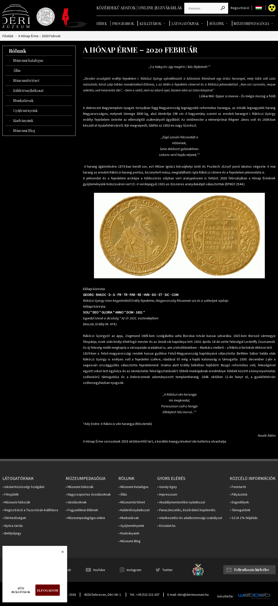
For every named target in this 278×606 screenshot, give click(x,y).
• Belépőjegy (11, 533)
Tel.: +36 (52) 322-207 (144, 594)
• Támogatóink (240, 510)
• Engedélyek (239, 502)
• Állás (122, 494)
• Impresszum (167, 494)
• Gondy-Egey (167, 487)
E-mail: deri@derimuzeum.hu (188, 594)
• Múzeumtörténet (131, 502)
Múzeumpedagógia (251, 23)
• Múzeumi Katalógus (133, 487)
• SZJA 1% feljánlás (244, 518)
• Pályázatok (238, 494)
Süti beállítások (20, 590)
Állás (17, 70)
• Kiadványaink (128, 533)
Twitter (167, 570)
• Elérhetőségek (14, 518)
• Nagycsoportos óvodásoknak (88, 494)
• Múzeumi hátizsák (16, 502)
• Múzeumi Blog (129, 541)
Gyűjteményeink (25, 110)
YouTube (99, 570)
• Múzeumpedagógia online (85, 518)
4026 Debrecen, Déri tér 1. (103, 594)
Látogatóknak (185, 23)
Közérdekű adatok (116, 7)
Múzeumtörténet (26, 80)
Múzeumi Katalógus (28, 60)
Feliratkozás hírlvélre (251, 569)
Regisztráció (240, 8)
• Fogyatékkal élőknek (82, 510)
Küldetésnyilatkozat (28, 90)
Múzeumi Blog (24, 130)
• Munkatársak (128, 518)
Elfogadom (47, 590)
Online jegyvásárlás (160, 7)
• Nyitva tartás (12, 526)
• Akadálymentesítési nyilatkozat (181, 502)
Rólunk (216, 23)
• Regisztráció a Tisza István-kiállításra (30, 510)
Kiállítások (150, 23)
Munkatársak (23, 100)
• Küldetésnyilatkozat (134, 510)
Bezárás (60, 553)
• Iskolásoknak (76, 502)
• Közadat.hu (166, 526)
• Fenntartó (238, 487)
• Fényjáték (10, 494)
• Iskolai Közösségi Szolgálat (23, 487)
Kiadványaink (23, 120)
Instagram (134, 570)
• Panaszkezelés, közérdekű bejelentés (186, 510)
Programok (123, 23)
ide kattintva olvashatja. (209, 441)
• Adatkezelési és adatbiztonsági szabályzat (189, 518)
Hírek (101, 23)
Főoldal (7, 36)
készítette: (225, 596)
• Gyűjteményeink (131, 526)
